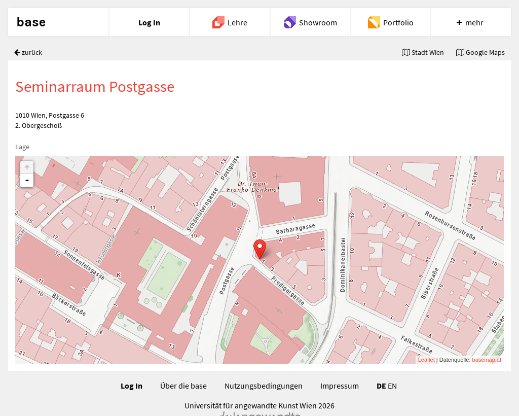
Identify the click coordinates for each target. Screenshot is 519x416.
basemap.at (486, 360)
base (31, 22)
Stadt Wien (423, 52)
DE (381, 385)
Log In (131, 385)
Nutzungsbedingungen (264, 385)
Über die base (183, 385)
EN (392, 385)
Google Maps (480, 52)
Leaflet (426, 360)
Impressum (339, 385)
